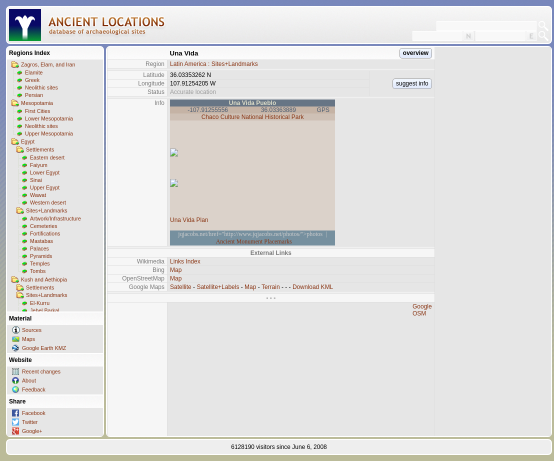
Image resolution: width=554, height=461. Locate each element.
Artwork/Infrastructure (55, 219)
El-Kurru (40, 303)
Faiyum (39, 165)
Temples (40, 263)
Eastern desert (47, 157)
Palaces (39, 249)
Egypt (27, 141)
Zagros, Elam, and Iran (48, 65)
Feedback (34, 389)
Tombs (38, 271)
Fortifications (45, 233)
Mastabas (41, 241)
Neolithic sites (41, 87)
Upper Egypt (45, 187)
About (29, 381)
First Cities (37, 111)
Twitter (30, 422)
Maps (28, 339)
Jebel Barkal (45, 311)
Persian (34, 95)
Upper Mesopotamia (49, 133)
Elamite (34, 73)
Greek (32, 80)
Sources (32, 330)
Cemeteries (43, 226)
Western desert (48, 203)
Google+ (32, 431)
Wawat (38, 195)
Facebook (34, 413)
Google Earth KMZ (44, 348)
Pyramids (41, 256)
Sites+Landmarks (47, 211)
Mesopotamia (37, 103)
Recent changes (41, 371)
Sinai (36, 180)
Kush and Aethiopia (44, 279)
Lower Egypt (45, 173)
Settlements (40, 149)
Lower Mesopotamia (49, 119)
